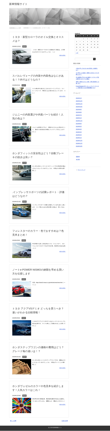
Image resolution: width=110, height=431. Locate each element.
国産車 (24, 46)
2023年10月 (79, 107)
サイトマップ (81, 170)
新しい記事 (13, 421)
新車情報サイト (19, 4)
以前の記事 (65, 421)
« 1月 (77, 53)
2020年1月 (79, 118)
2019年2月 (79, 135)
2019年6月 (79, 124)
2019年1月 (79, 138)
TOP (15, 28)
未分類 (24, 163)
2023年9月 (79, 109)
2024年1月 (79, 98)
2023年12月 (79, 101)
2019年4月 (79, 129)
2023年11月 (79, 104)
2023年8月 (79, 112)
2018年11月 (79, 143)
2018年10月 (79, 146)
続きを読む (63, 55)
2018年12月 (79, 140)
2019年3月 (79, 132)
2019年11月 (79, 121)
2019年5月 (79, 126)
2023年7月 (79, 115)
